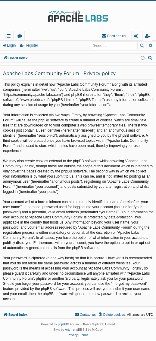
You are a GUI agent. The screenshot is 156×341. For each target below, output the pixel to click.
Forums (20, 37)
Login (11, 45)
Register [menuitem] (148, 37)
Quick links (9, 37)
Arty (67, 329)
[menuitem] (114, 36)
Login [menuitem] (137, 37)
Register (31, 45)
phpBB (62, 324)
